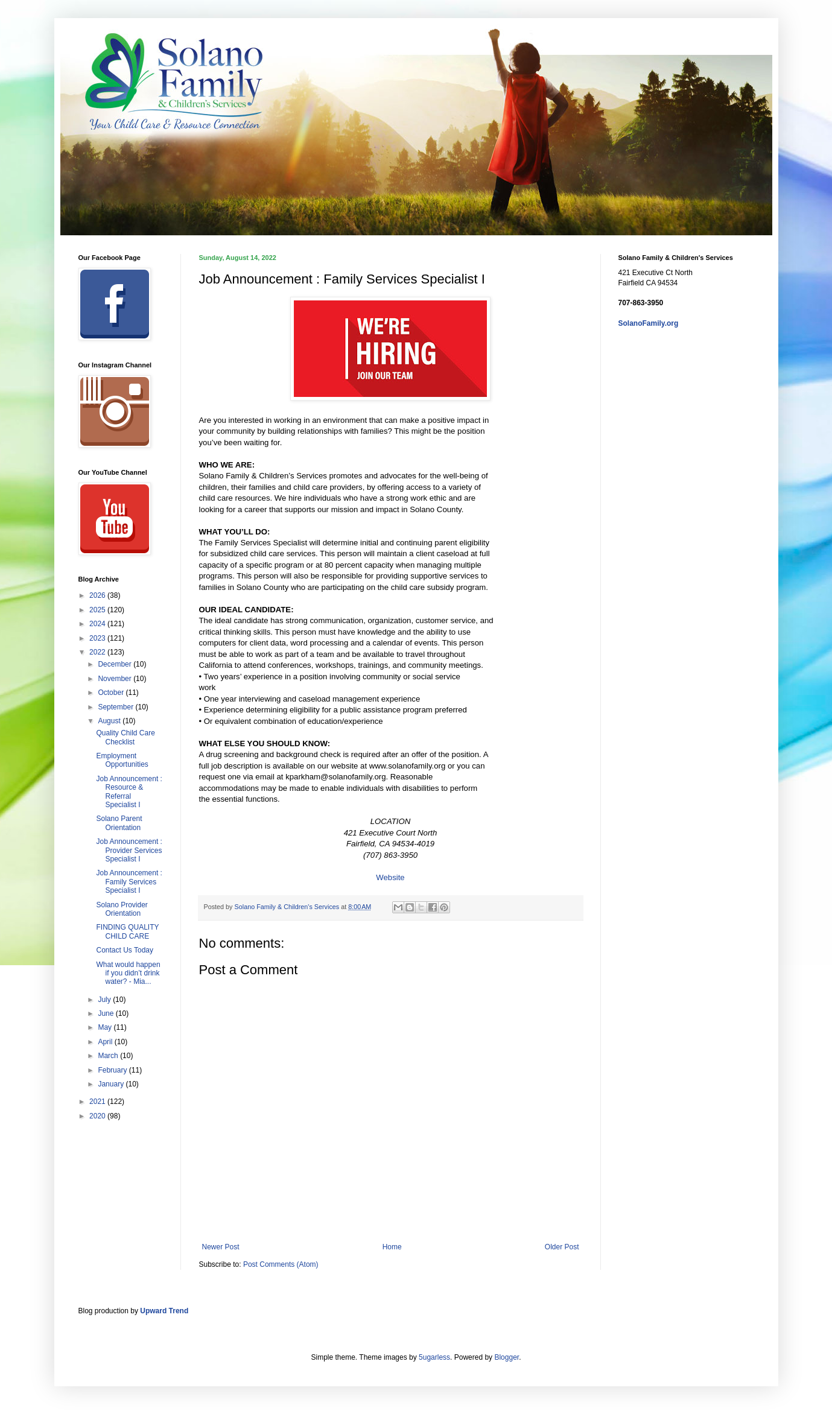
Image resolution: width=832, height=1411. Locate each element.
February (113, 1070)
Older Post (562, 1247)
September (116, 707)
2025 (98, 610)
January (111, 1084)
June (106, 1013)
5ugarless (434, 1357)
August (110, 721)
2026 (98, 595)
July (105, 999)
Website (390, 877)
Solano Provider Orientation (121, 909)
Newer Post (221, 1247)
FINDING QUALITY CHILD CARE (127, 931)
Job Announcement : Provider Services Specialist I (129, 850)
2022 (98, 652)
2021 (98, 1101)
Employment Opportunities (122, 760)
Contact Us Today (124, 950)
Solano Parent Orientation (119, 822)
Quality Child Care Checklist (125, 737)
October (111, 692)
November (115, 678)
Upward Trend (164, 1311)
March (109, 1055)
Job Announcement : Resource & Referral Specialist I (129, 792)
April (106, 1042)
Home (392, 1247)
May (105, 1027)
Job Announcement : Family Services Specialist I (129, 882)
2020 (98, 1116)
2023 (98, 638)
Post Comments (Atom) (281, 1264)
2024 (98, 624)
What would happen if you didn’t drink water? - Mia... (128, 973)
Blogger (506, 1357)
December (115, 664)
